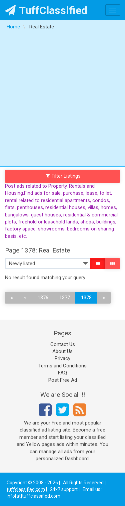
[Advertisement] (62, 99)
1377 (64, 298)
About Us (62, 351)
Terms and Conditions (62, 366)
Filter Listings (63, 176)
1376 (43, 298)
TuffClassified (46, 10)
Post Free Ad (62, 380)
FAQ (62, 373)
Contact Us (62, 344)
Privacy (62, 358)
